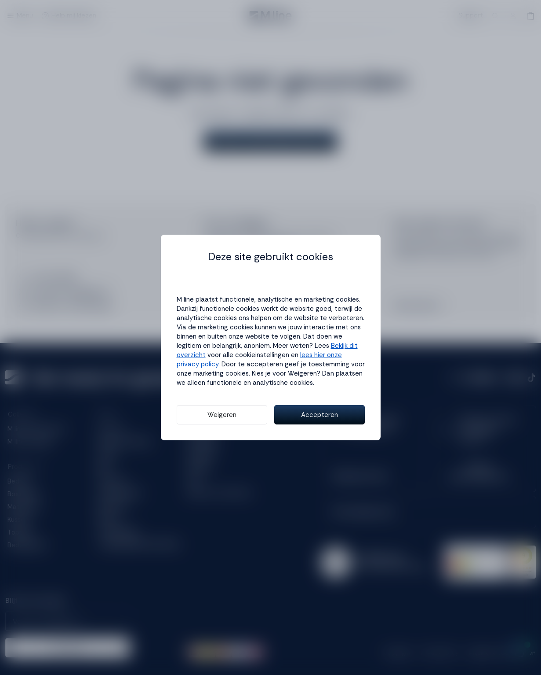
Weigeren (221, 414)
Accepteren (319, 414)
